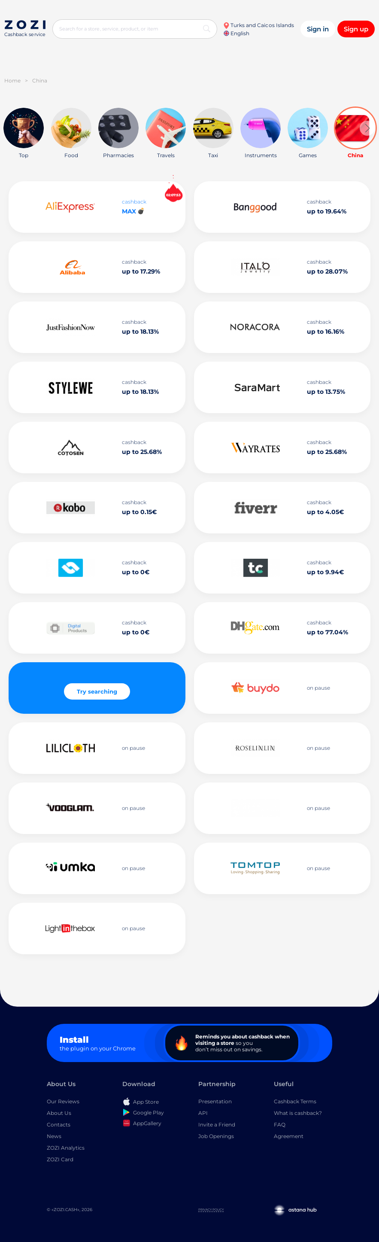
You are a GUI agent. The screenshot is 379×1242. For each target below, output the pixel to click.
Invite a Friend (216, 1124)
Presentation (215, 1101)
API (203, 1113)
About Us (59, 1113)
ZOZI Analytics (66, 1148)
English (236, 33)
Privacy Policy (211, 1210)
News (54, 1136)
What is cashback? (298, 1113)
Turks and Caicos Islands (258, 25)
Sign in (318, 29)
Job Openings (216, 1136)
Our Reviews (63, 1101)
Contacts (58, 1124)
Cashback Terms (295, 1101)
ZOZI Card (60, 1159)
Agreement (288, 1136)
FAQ (279, 1124)
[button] (367, 128)
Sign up (356, 29)
